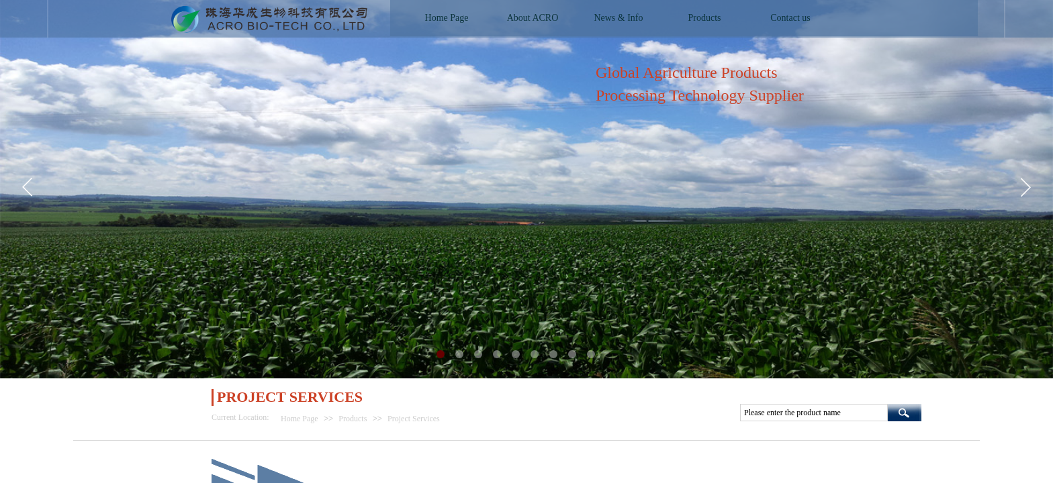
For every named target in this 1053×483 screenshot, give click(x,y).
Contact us (790, 18)
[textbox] (814, 412)
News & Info (618, 18)
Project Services (413, 418)
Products (352, 418)
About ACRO (533, 18)
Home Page (299, 418)
